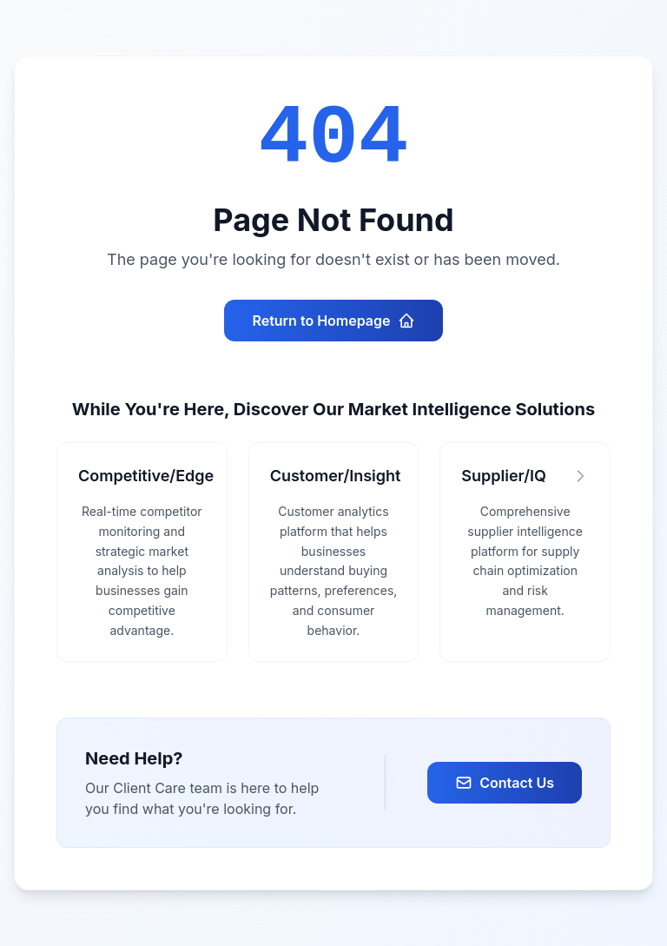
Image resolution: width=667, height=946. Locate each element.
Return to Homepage (333, 320)
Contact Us (504, 782)
